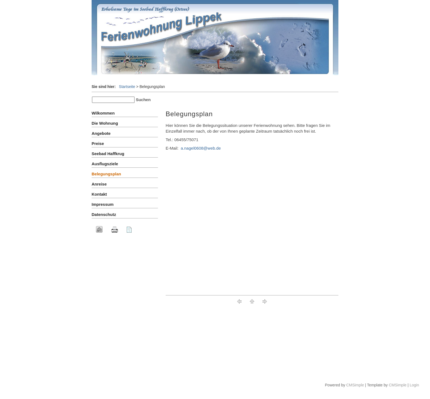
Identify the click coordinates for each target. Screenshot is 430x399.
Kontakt (99, 194)
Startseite (127, 86)
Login (414, 385)
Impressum (103, 204)
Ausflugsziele (105, 163)
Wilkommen (103, 113)
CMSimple (355, 385)
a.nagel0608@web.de (201, 148)
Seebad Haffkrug (108, 153)
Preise (99, 143)
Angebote (101, 133)
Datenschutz (104, 214)
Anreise (99, 184)
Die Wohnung (105, 123)
